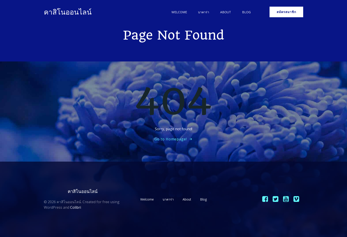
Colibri (75, 207)
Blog (246, 12)
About (225, 12)
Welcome (179, 12)
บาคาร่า (203, 12)
